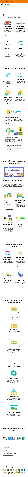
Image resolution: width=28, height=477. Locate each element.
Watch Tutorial (7, 35)
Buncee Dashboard (13, 140)
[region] (14, 1)
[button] (1, 4)
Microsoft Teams (6, 229)
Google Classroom (11, 141)
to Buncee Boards (9, 209)
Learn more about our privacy (8, 455)
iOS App (17, 54)
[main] (14, 15)
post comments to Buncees (7, 208)
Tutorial (7, 86)
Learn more (7, 123)
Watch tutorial (7, 266)
